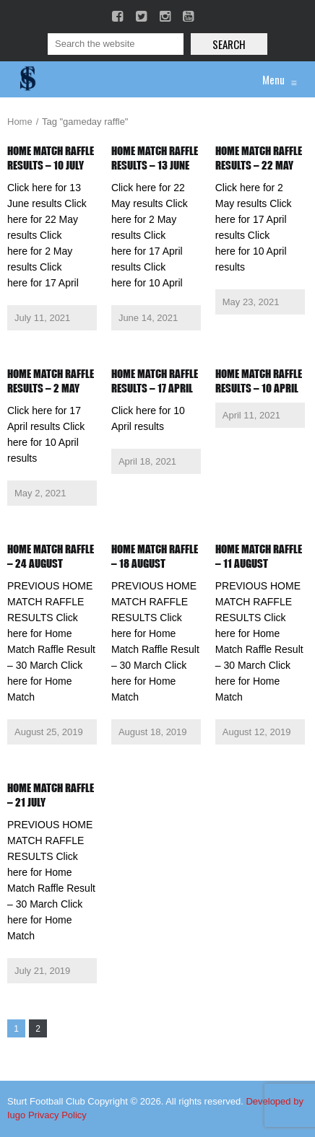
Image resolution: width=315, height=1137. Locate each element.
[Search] (116, 44)
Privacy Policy (57, 1115)
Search (229, 44)
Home (20, 121)
